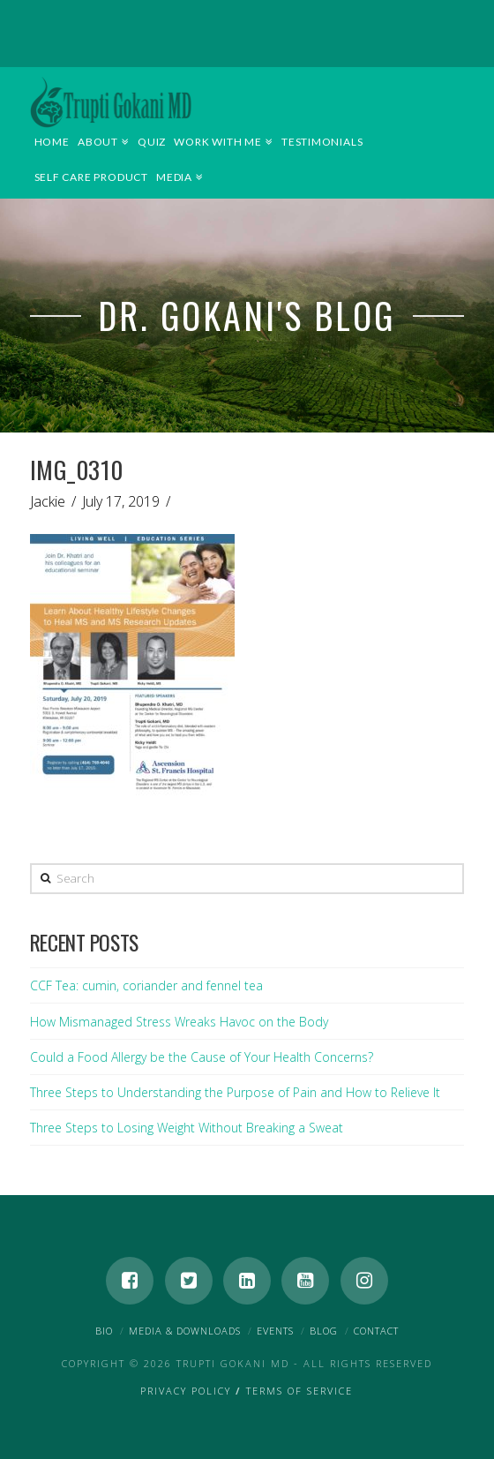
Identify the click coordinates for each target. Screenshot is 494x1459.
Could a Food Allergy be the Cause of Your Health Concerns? (201, 1057)
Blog (324, 1330)
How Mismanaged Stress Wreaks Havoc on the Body (179, 1021)
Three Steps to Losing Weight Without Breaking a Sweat (186, 1127)
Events (275, 1330)
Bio (104, 1330)
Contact (376, 1330)
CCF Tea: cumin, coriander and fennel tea (146, 985)
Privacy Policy (185, 1390)
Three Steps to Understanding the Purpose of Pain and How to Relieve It (235, 1092)
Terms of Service (299, 1390)
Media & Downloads (185, 1330)
